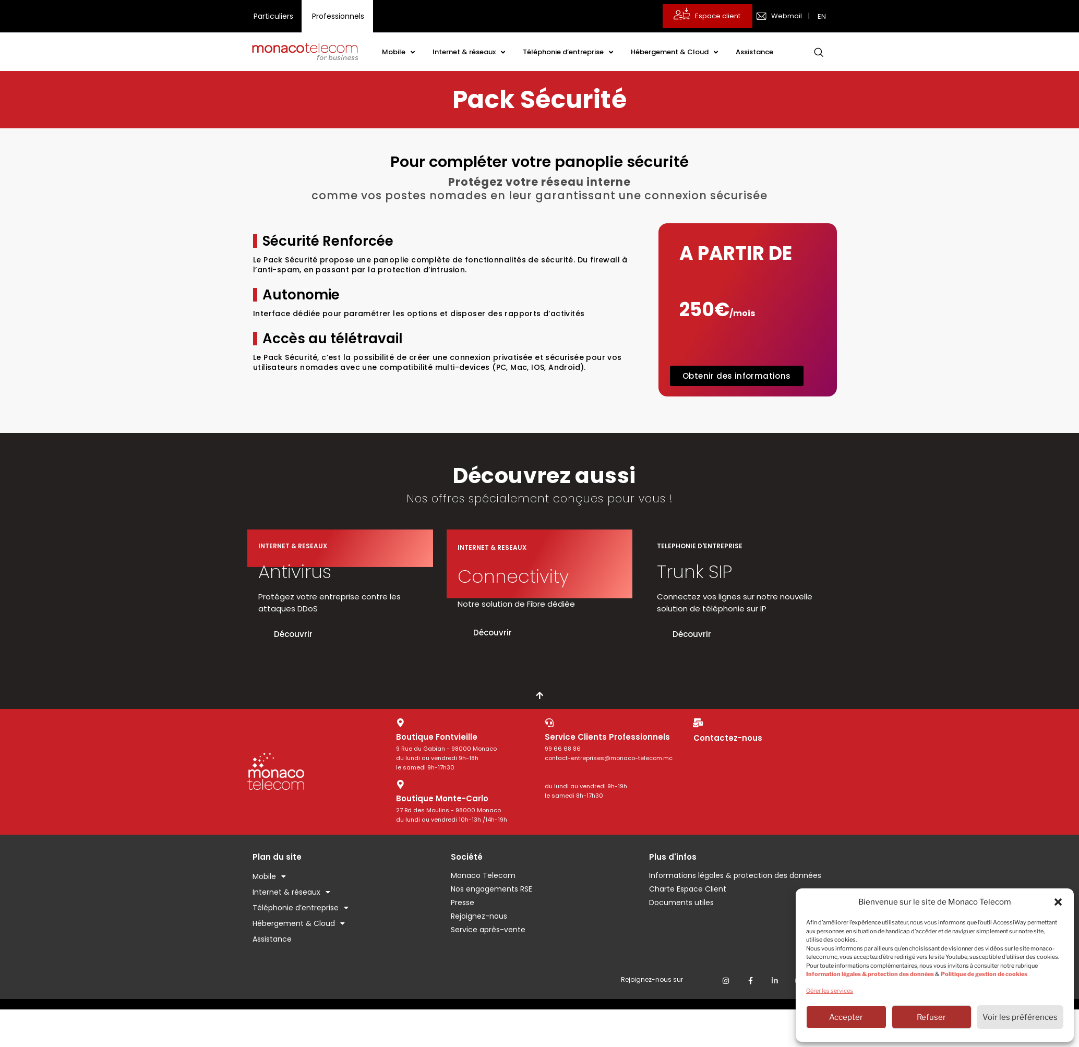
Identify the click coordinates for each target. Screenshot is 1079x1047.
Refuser (931, 1017)
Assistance (754, 52)
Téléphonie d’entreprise (568, 52)
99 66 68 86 (563, 748)
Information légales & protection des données (870, 974)
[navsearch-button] (818, 52)
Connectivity (513, 576)
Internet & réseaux (469, 52)
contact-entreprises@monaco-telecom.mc (609, 758)
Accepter (846, 1017)
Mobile (398, 52)
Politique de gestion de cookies (984, 974)
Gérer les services (829, 990)
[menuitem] (823, 16)
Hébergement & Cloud (674, 52)
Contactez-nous (727, 737)
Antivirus (294, 571)
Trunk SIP (694, 571)
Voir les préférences (1020, 1017)
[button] (1058, 902)
